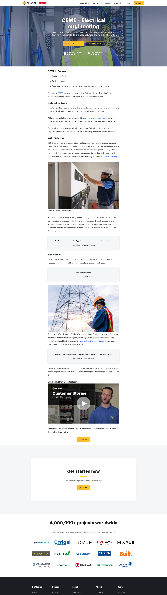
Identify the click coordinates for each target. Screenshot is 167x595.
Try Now (83, 440)
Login (129, 3)
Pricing (115, 3)
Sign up (139, 3)
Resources (105, 3)
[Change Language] (120, 3)
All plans (55, 592)
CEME (60, 93)
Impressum (76, 592)
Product (95, 3)
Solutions (84, 3)
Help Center (121, 592)
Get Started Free (73, 44)
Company (99, 592)
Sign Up (83, 488)
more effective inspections (91, 341)
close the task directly (108, 156)
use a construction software (95, 118)
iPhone (34, 592)
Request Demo (95, 44)
